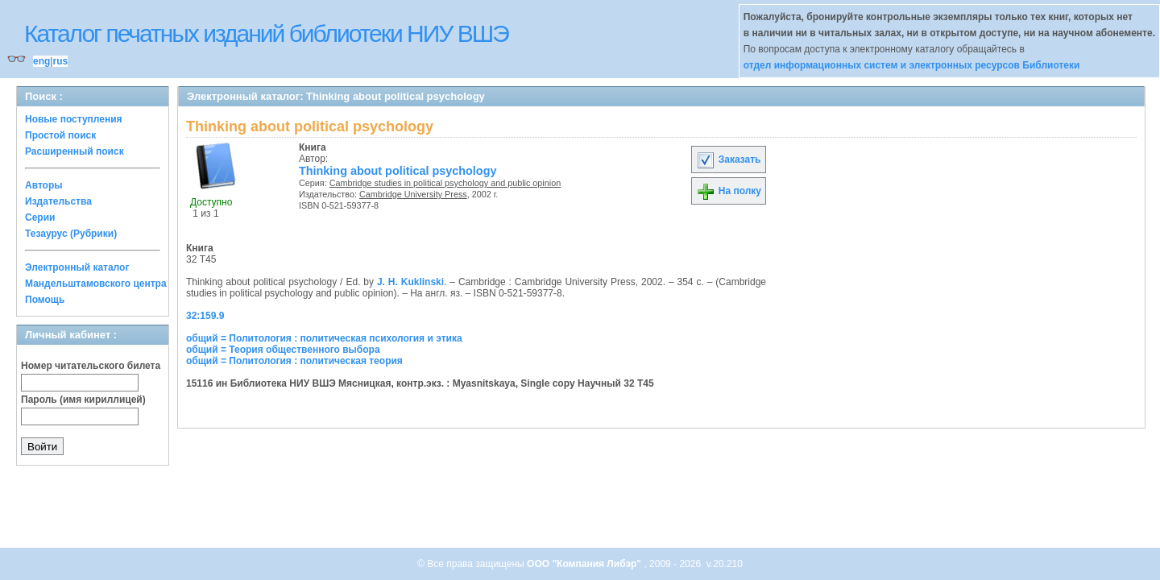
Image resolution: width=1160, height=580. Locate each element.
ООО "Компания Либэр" (585, 564)
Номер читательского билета (90, 365)
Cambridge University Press (413, 194)
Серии (40, 217)
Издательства (58, 201)
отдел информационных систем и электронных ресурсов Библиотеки (912, 65)
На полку (728, 191)
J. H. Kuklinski (410, 282)
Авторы (44, 185)
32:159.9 (205, 315)
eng (41, 61)
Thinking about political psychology (397, 170)
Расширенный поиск (74, 151)
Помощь (44, 299)
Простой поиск (60, 135)
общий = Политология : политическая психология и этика (324, 338)
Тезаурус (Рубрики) (71, 233)
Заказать (728, 159)
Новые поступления (73, 119)
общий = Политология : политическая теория (294, 361)
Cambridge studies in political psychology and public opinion (445, 183)
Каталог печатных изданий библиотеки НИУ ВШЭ (266, 33)
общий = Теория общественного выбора (283, 349)
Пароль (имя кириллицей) (83, 399)
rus (60, 61)
